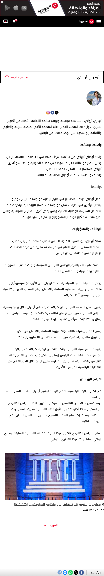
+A (99, 573)
